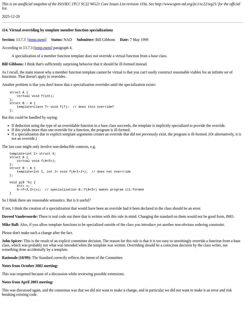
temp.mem (37, 40)
